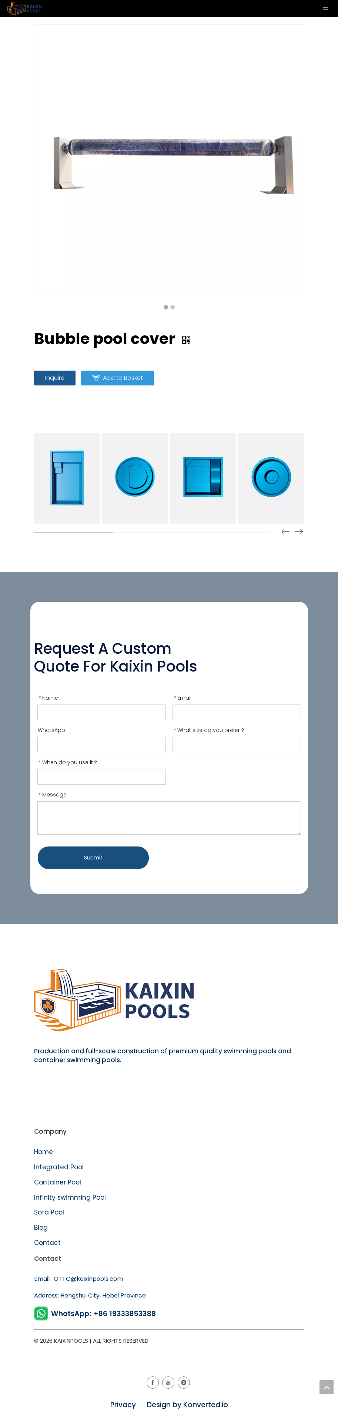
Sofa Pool (49, 1212)
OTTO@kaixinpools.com (87, 1279)
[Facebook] (153, 1382)
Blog (41, 1227)
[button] (299, 532)
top (326, 1387)
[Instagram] (184, 1382)
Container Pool (57, 1182)
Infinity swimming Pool (70, 1197)
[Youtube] (168, 1382)
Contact (47, 1242)
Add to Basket (123, 378)
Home (43, 1151)
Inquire (54, 378)
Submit (93, 857)
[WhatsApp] (96, 1313)
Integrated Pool (60, 1167)
